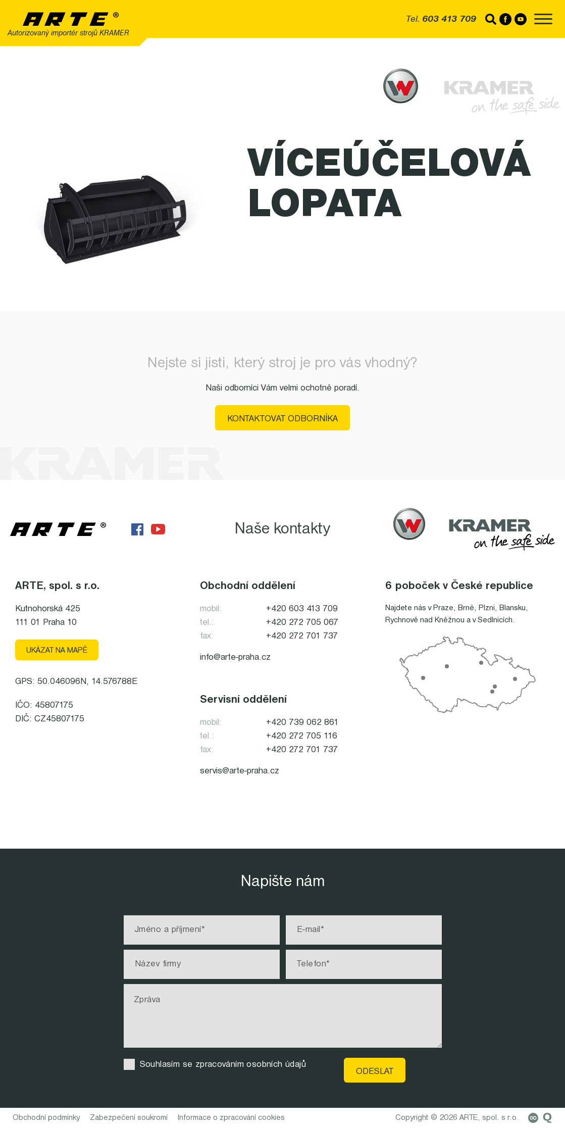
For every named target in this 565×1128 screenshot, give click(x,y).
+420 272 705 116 (301, 736)
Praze (443, 608)
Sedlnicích (495, 620)
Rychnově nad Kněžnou (425, 620)
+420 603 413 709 (302, 609)
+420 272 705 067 (302, 622)
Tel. (441, 19)
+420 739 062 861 (302, 722)
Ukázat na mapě (56, 650)
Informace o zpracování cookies (231, 1117)
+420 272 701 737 (302, 636)
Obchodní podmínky (46, 1117)
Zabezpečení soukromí (129, 1117)
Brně (466, 608)
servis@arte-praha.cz (239, 771)
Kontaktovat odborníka (282, 419)
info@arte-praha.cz (235, 657)
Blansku (512, 608)
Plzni (487, 608)
